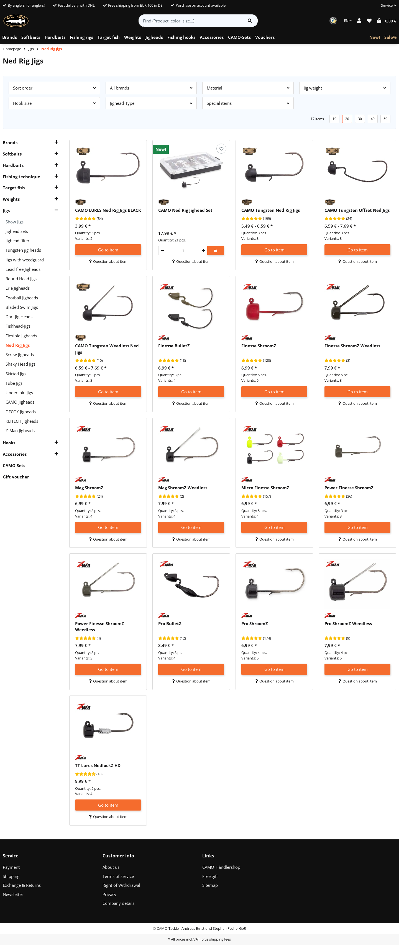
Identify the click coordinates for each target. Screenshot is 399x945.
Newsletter (13, 894)
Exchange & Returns (22, 885)
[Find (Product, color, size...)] (190, 20)
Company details (118, 903)
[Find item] (250, 20)
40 (373, 118)
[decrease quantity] (162, 250)
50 (385, 118)
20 (347, 118)
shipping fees (220, 939)
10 (334, 118)
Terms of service (118, 876)
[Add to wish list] (221, 149)
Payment (11, 867)
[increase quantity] (204, 250)
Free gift (210, 876)
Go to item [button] (108, 250)
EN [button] (348, 20)
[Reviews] (85, 218)
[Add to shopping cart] (215, 250)
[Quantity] (183, 250)
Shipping (11, 876)
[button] (386, 5)
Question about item (108, 261)
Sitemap (210, 885)
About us (111, 867)
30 (360, 118)
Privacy (109, 894)
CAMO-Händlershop (221, 867)
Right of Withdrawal (121, 885)
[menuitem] (9, 37)
